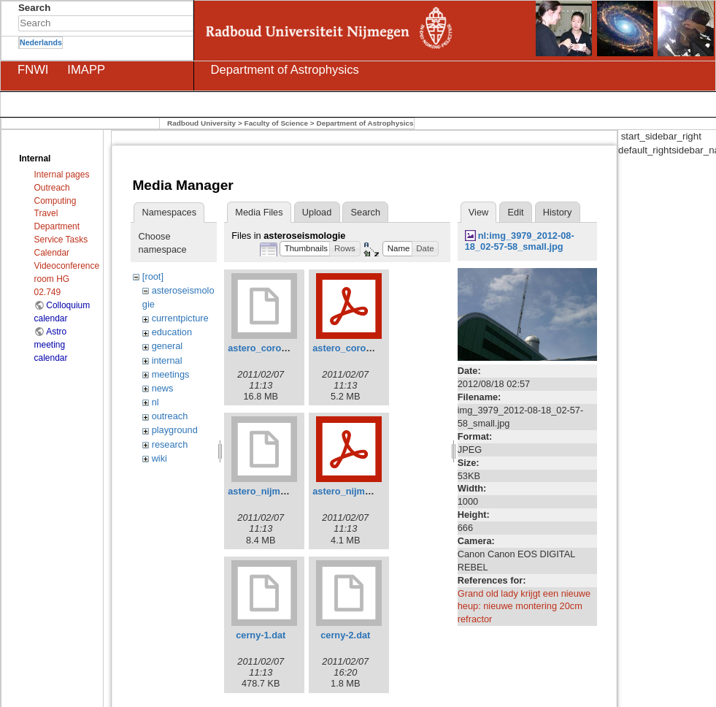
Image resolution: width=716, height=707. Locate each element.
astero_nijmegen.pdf (358, 491)
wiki (159, 458)
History (557, 212)
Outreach (52, 188)
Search (186, 23)
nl (155, 402)
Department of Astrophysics (364, 123)
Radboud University (201, 123)
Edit (516, 212)
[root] (152, 276)
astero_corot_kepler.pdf (365, 348)
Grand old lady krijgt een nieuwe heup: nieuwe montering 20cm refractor (524, 606)
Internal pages (62, 174)
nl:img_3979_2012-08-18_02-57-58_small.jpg (519, 241)
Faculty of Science (277, 123)
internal (167, 360)
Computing (55, 201)
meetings (171, 374)
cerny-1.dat (260, 635)
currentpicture (180, 318)
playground (175, 429)
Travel (46, 213)
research (170, 444)
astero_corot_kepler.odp (282, 348)
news (163, 388)
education (172, 331)
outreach (170, 415)
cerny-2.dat (345, 635)
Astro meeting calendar (51, 344)
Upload (316, 212)
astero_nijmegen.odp (274, 491)
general (167, 345)
